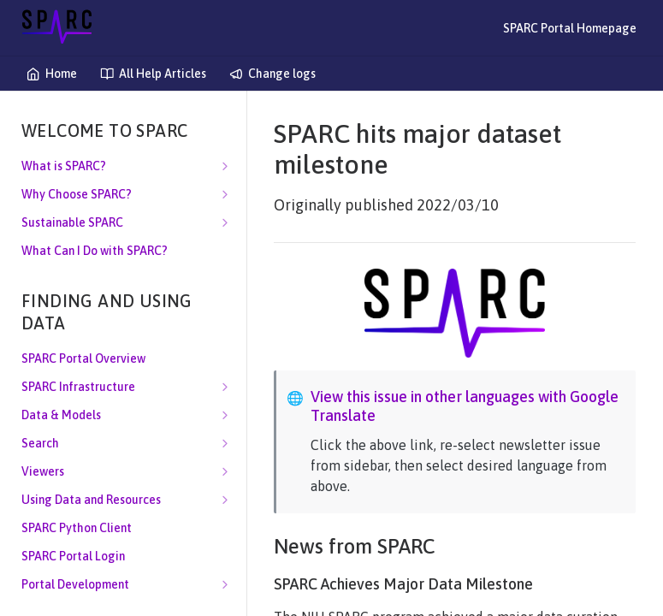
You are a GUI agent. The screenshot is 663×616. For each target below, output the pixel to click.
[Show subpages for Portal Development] (225, 584)
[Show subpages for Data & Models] (225, 415)
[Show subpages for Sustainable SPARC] (225, 222)
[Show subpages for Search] (225, 443)
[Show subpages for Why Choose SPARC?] (225, 194)
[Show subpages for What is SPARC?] (225, 166)
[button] (455, 313)
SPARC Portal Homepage (569, 28)
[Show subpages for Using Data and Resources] (225, 499)
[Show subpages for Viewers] (225, 471)
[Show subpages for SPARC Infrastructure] (225, 387)
